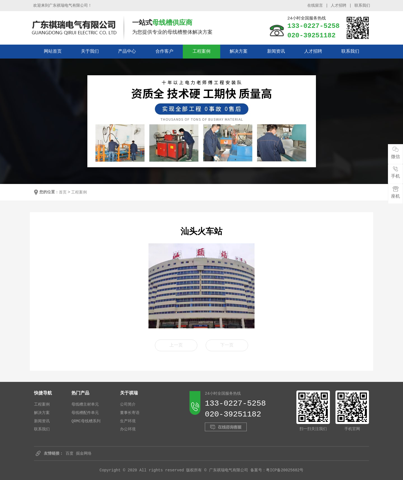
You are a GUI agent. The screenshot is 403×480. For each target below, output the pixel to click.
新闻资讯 (276, 51)
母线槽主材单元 (85, 404)
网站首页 (53, 51)
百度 (69, 453)
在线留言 (317, 6)
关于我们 (90, 51)
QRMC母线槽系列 (85, 421)
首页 (63, 192)
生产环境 (128, 421)
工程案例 (201, 51)
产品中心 (127, 51)
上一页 (176, 345)
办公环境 (128, 429)
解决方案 (239, 51)
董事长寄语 (130, 413)
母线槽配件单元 (85, 413)
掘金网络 (84, 453)
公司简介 (128, 404)
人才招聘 (340, 6)
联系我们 (364, 6)
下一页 (227, 345)
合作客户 (164, 51)
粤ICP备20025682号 (284, 470)
